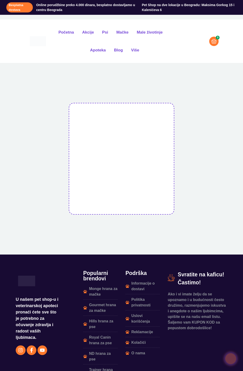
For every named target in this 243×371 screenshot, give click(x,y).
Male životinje (150, 32)
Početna (66, 32)
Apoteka (98, 50)
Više (135, 50)
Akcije (88, 32)
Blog (118, 50)
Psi (105, 32)
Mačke (122, 32)
